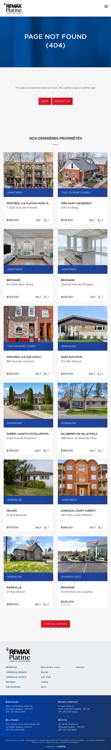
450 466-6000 (17, 712)
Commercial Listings (16, 677)
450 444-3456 (17, 730)
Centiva (60, 746)
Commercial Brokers (16, 672)
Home (44, 101)
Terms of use (52, 742)
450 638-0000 (70, 712)
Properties (11, 667)
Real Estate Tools (50, 667)
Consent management (69, 742)
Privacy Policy (38, 742)
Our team (46, 677)
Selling (44, 672)
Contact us (62, 101)
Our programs (13, 687)
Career (44, 682)
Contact (80, 667)
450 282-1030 (69, 730)
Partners (10, 682)
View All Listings (55, 624)
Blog (43, 687)
